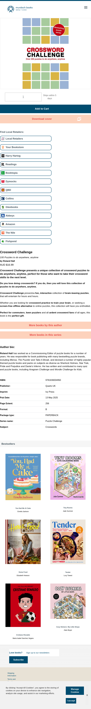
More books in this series (45, 334)
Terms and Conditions (11, 680)
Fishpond (11, 241)
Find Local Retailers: (12, 132)
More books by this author (45, 325)
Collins (10, 198)
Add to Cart (42, 108)
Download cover (42, 118)
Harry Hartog (13, 155)
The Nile (10, 232)
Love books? (15, 653)
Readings (11, 164)
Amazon (10, 224)
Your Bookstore (15, 147)
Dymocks (11, 181)
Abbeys (10, 215)
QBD (8, 190)
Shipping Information (11, 674)
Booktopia (11, 172)
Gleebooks (12, 207)
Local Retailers (14, 138)
